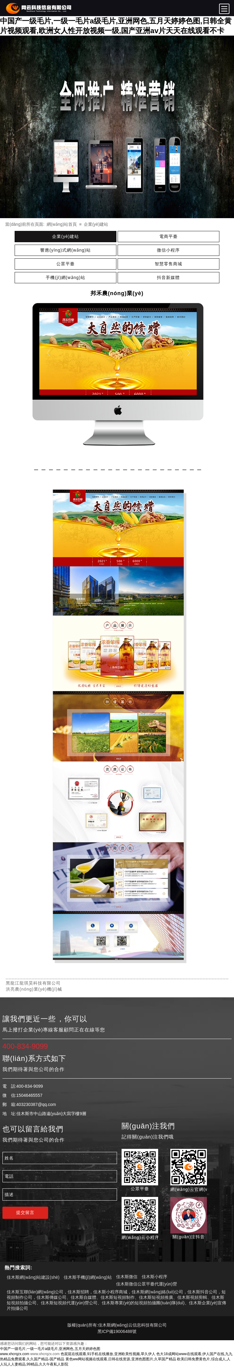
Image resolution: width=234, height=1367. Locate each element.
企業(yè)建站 (96, 224)
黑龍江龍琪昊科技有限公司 (33, 983)
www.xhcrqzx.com (14, 1354)
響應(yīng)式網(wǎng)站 (65, 250)
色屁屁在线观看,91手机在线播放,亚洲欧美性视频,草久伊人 (108, 1354)
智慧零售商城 (168, 263)
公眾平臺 (65, 263)
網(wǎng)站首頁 (62, 224)
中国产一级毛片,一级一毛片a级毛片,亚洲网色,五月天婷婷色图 (50, 1349)
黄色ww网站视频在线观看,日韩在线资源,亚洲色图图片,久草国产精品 (121, 1359)
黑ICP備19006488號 (117, 1331)
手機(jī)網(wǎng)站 (65, 277)
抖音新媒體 (168, 277)
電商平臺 (168, 236)
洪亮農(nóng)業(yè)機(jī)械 (34, 989)
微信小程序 (168, 250)
